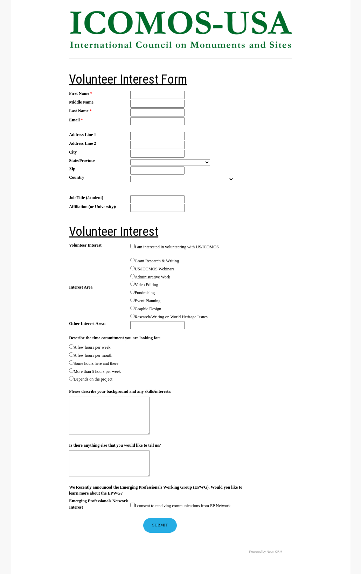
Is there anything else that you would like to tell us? (115, 445)
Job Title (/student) (86, 197)
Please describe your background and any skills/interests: (120, 391)
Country (76, 177)
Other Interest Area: (87, 323)
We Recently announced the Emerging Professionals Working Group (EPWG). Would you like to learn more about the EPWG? (155, 490)
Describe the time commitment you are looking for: (114, 337)
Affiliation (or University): (92, 206)
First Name (80, 93)
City (73, 152)
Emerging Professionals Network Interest (98, 503)
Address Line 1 (82, 134)
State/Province (82, 160)
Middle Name (81, 102)
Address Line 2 (82, 143)
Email (76, 120)
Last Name (80, 110)
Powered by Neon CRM (266, 551)
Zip (72, 168)
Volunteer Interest (85, 245)
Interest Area (80, 287)
